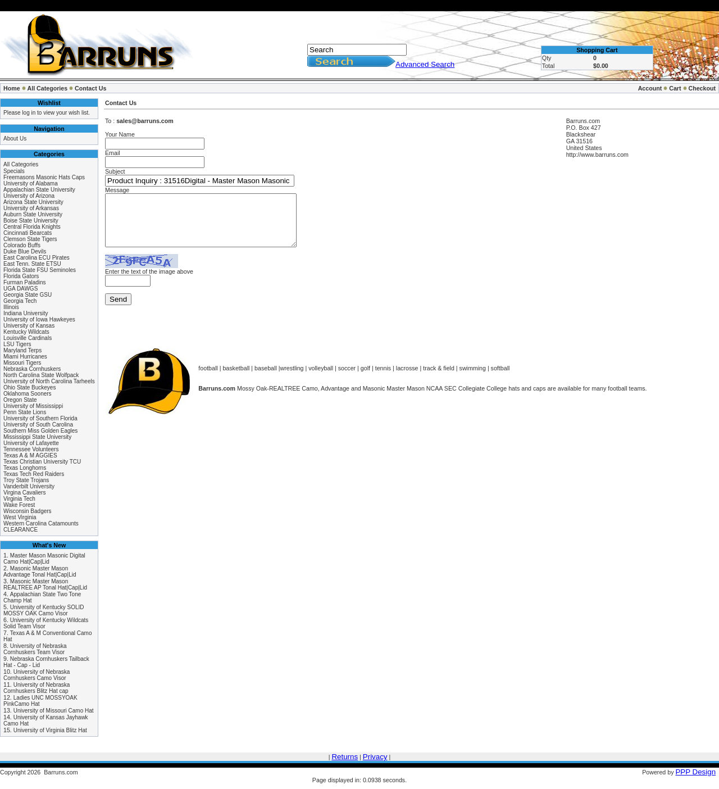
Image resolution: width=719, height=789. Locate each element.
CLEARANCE (20, 530)
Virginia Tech (19, 499)
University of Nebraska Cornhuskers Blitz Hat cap (36, 688)
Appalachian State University (39, 190)
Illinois (11, 307)
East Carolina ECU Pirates (36, 258)
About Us (14, 138)
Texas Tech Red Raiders (33, 474)
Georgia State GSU (27, 295)
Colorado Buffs (21, 245)
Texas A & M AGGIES (30, 455)
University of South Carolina (38, 424)
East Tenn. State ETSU (32, 264)
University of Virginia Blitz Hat (50, 730)
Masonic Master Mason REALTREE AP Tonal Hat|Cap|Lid (45, 584)
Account (650, 88)
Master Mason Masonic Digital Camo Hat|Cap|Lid (44, 558)
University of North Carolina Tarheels (49, 381)
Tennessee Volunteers (30, 449)
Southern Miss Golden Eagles (40, 431)
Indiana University (25, 313)
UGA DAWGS (20, 288)
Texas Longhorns (24, 468)
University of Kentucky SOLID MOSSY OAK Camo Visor (43, 610)
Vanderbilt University (28, 486)
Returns (344, 756)
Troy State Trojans (26, 480)
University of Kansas (28, 326)
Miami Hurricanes (25, 356)
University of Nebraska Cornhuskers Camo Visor (36, 675)
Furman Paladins (24, 282)
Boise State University (30, 220)
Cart (675, 88)
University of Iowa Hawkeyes (39, 319)
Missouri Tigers (22, 363)
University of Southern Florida (40, 418)
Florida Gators (21, 276)
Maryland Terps (22, 350)
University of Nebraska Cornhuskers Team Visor (34, 649)
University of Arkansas (31, 208)
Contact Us (90, 88)
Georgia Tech (20, 301)
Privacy (375, 756)
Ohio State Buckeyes (29, 387)
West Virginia (20, 517)
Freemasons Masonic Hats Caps (44, 177)
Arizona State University (33, 202)
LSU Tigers (17, 344)
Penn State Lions (24, 412)
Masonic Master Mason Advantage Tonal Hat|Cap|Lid (39, 571)
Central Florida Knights (32, 227)
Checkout (702, 88)
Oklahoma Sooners (27, 394)
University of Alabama (30, 183)
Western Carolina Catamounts (41, 523)
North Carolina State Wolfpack (41, 375)
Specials (14, 171)
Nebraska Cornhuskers (32, 369)
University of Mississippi (33, 406)
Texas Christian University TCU (42, 462)
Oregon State (20, 400)
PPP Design (695, 772)
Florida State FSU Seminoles (39, 270)
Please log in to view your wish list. (46, 113)
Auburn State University (32, 214)
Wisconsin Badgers (27, 511)
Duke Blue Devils (24, 251)
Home (11, 88)
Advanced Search (424, 64)
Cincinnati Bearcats (27, 233)
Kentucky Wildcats (26, 332)
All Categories (48, 88)
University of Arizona (28, 196)
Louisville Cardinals (27, 338)
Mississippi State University (37, 437)
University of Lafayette (31, 443)
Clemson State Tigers (30, 239)
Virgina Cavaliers (24, 492)
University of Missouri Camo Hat (53, 711)
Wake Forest (19, 505)
